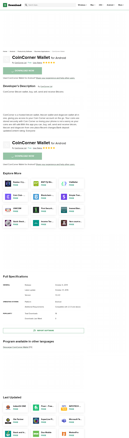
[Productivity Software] (25, 51)
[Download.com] (12, 5)
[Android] (12, 51)
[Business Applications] (42, 51)
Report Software (43, 330)
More (121, 5)
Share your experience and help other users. (55, 78)
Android (110, 5)
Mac (92, 5)
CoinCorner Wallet (39, 57)
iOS (100, 5)
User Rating (44, 62)
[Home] (5, 51)
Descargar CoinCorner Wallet (15, 347)
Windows (81, 5)
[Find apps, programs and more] (50, 5)
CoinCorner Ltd (46, 86)
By (19, 63)
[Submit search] (26, 5)
